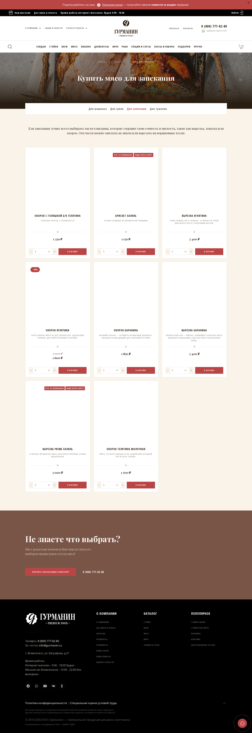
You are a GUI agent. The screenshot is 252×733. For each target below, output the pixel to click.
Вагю (65, 46)
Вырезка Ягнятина (194, 216)
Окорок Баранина (126, 330)
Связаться (174, 28)
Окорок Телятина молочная (126, 449)
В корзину (72, 251)
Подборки (184, 46)
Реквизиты (101, 639)
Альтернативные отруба (203, 645)
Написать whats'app (214, 30)
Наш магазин (19, 12)
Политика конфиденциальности (46, 703)
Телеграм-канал (110, 5)
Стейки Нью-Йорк (200, 628)
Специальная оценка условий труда (93, 703)
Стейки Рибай (198, 622)
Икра (115, 46)
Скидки (41, 46)
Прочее (198, 46)
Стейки (53, 46)
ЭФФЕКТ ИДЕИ (68, 724)
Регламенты (102, 645)
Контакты (188, 28)
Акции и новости (54, 28)
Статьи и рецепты (77, 28)
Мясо (74, 46)
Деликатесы (101, 46)
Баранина (196, 633)
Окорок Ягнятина (57, 330)
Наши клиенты (103, 656)
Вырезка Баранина (194, 330)
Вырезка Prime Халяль (58, 449)
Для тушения (158, 109)
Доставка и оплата (45, 12)
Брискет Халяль (126, 216)
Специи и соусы (141, 46)
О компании (33, 28)
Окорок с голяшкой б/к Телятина (58, 216)
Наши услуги (102, 650)
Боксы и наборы (164, 46)
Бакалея (86, 46)
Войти (237, 12)
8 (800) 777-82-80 (93, 572)
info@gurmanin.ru (50, 645)
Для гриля (117, 109)
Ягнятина (195, 639)
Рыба (125, 46)
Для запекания (136, 109)
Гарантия (100, 633)
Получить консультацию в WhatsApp (50, 572)
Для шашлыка (98, 109)
